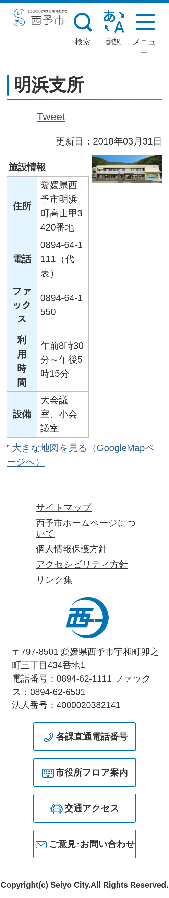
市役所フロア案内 (92, 772)
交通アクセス (91, 808)
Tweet (51, 116)
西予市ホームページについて (86, 528)
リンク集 (54, 580)
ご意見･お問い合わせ (92, 844)
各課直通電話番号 (92, 736)
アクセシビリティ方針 (82, 564)
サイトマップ (64, 507)
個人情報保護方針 (71, 549)
